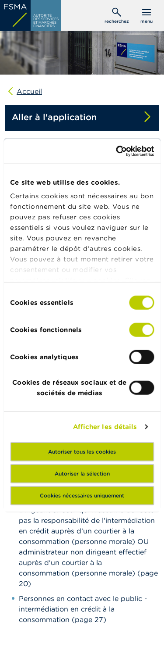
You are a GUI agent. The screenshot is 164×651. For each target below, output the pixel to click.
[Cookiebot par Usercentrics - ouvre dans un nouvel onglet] (117, 151)
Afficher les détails (105, 426)
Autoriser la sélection (82, 473)
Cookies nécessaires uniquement (82, 495)
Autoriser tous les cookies (82, 451)
